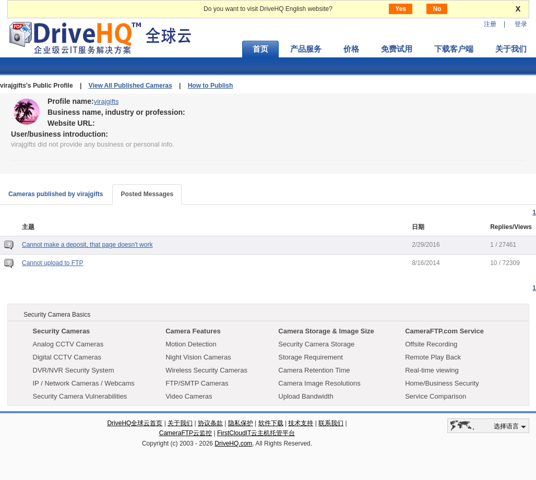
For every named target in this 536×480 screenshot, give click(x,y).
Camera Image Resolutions (319, 383)
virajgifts (106, 101)
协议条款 (210, 423)
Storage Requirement (310, 357)
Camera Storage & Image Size (326, 331)
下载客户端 (453, 49)
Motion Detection (191, 344)
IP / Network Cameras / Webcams (84, 383)
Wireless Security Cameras (206, 370)
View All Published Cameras (130, 85)
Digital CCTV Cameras (67, 357)
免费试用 (396, 49)
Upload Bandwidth (305, 396)
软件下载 (270, 423)
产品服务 (305, 49)
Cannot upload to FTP (52, 263)
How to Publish (210, 85)
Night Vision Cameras (198, 357)
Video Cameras (188, 396)
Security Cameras (61, 331)
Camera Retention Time (314, 370)
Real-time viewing (432, 370)
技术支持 (300, 423)
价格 (351, 49)
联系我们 (330, 423)
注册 (490, 24)
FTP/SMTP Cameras (196, 383)
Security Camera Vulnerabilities (80, 396)
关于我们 (180, 423)
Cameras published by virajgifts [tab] (55, 194)
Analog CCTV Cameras (68, 344)
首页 (260, 49)
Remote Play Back (433, 357)
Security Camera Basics (56, 314)
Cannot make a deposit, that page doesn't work (87, 244)
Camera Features (193, 331)
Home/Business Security (442, 383)
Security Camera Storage (316, 344)
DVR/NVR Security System (73, 370)
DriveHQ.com (233, 443)
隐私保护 (240, 423)
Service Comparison (435, 396)
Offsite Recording (431, 344)
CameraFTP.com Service (444, 331)
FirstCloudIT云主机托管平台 (256, 433)
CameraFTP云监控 (185, 433)
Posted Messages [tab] (147, 194)
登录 (521, 24)
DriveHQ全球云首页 (134, 423)
